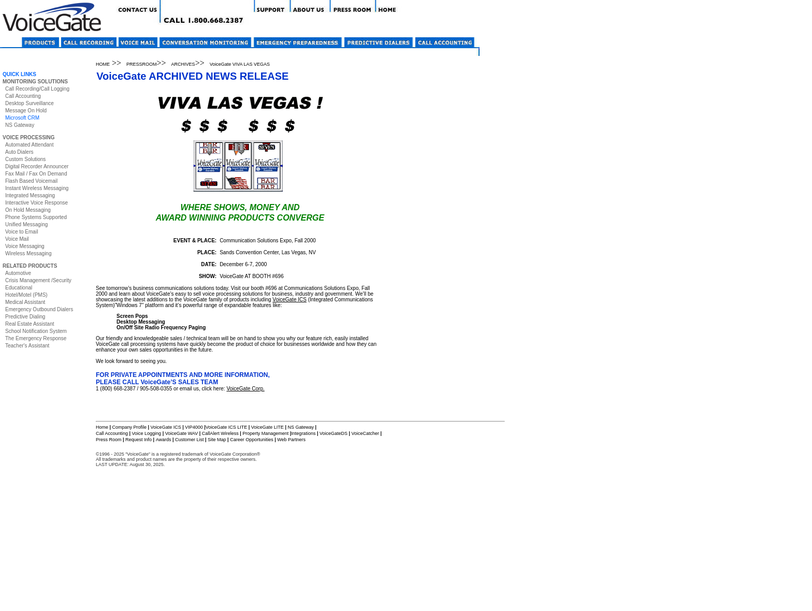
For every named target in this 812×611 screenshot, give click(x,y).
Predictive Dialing (25, 316)
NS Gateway (19, 125)
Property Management (265, 433)
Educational (18, 287)
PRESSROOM (141, 64)
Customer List (189, 439)
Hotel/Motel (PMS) (26, 295)
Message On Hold (26, 110)
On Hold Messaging (28, 210)
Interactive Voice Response (36, 203)
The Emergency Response (35, 338)
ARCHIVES (183, 64)
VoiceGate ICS (289, 299)
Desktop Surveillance (29, 103)
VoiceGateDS (333, 433)
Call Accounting (23, 96)
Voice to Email (21, 232)
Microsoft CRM (22, 118)
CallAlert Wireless (220, 433)
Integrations (303, 433)
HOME (103, 64)
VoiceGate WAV (181, 433)
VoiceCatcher (365, 433)
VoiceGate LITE (267, 427)
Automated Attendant (29, 145)
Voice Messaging (25, 246)
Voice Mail (17, 239)
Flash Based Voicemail (31, 181)
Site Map (217, 439)
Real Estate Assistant (29, 324)
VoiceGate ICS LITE (227, 427)
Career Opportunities (251, 439)
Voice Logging (147, 433)
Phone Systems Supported (36, 217)
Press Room (109, 439)
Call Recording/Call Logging (37, 89)
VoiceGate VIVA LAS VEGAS (240, 64)
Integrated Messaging (30, 195)
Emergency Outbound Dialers (39, 309)
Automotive (18, 273)
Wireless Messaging (28, 253)
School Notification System (36, 331)
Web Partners (291, 439)
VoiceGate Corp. (245, 388)
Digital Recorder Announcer (36, 166)
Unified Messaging (26, 224)
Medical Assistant (25, 302)
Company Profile (130, 427)
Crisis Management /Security (38, 280)
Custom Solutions (25, 159)
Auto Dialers (19, 152)
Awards (163, 439)
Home (102, 427)
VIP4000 (194, 427)
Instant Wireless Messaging (36, 188)
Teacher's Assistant (27, 345)
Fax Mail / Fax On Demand (36, 174)
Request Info (138, 439)
